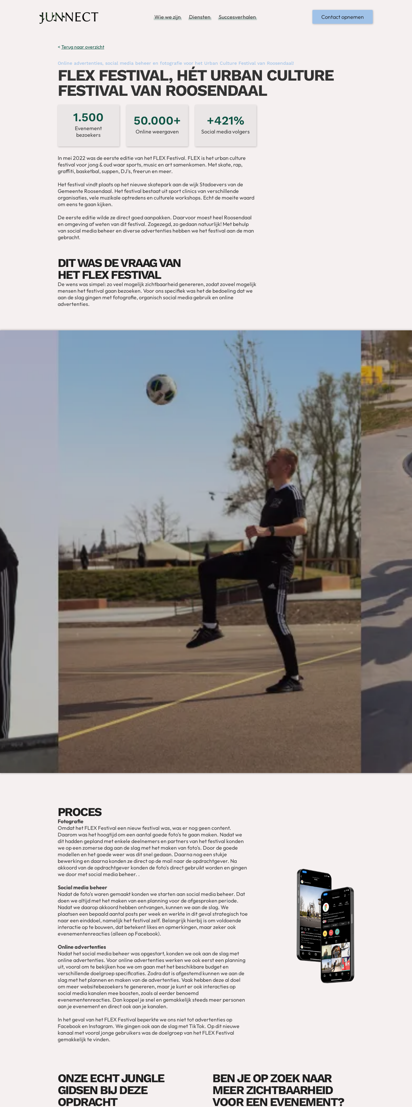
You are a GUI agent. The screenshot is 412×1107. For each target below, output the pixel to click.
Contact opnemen (342, 17)
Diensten (199, 17)
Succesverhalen (237, 17)
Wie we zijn (167, 17)
